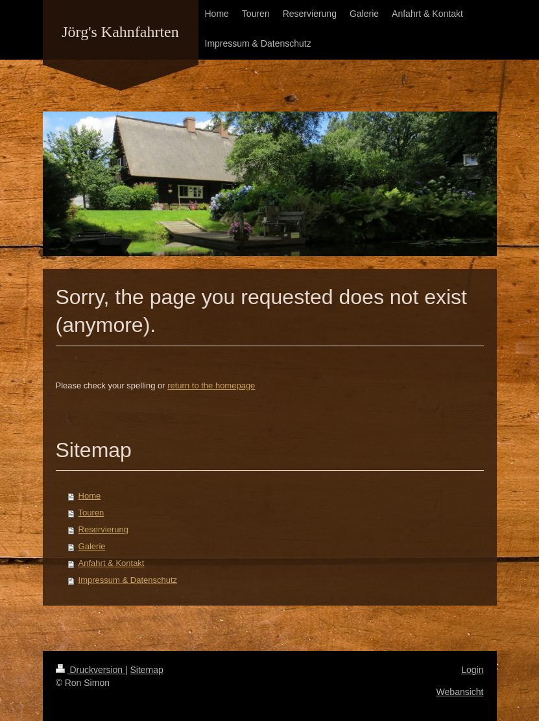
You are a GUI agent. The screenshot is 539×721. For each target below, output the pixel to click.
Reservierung (103, 529)
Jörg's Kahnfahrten (120, 31)
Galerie (92, 546)
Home (89, 496)
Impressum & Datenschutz (127, 580)
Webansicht (460, 692)
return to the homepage (211, 385)
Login (472, 670)
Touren (91, 512)
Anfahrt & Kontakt (111, 563)
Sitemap (146, 670)
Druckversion (90, 670)
